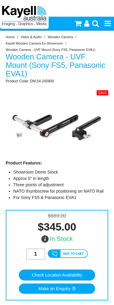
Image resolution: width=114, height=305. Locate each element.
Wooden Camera (60, 37)
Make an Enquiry (54, 288)
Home (10, 37)
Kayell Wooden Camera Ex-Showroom (34, 43)
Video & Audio (31, 37)
